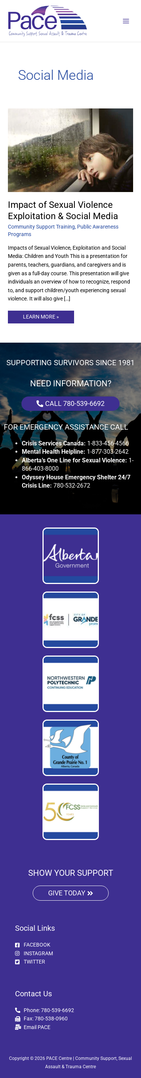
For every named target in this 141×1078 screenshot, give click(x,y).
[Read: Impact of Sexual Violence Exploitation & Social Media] (70, 150)
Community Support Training (41, 227)
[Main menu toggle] (126, 21)
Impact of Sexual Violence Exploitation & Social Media (63, 210)
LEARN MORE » (41, 315)
